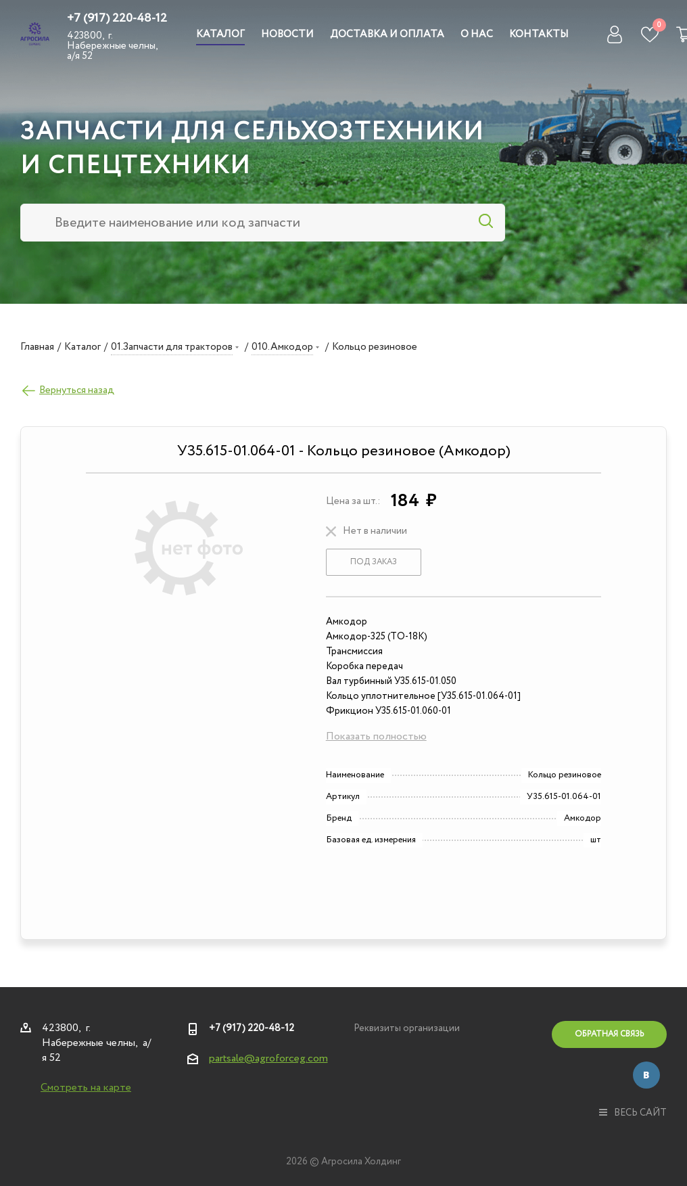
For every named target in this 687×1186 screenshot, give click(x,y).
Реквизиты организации (407, 1028)
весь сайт (633, 1113)
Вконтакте (646, 1075)
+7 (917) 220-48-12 (117, 18)
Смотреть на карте (86, 1087)
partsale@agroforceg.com (268, 1058)
